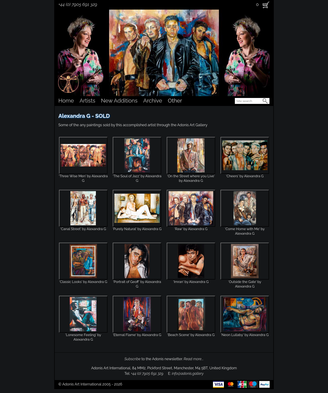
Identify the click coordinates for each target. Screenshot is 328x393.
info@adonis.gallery (188, 373)
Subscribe (132, 359)
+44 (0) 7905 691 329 (77, 4)
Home (66, 100)
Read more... (194, 359)
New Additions (119, 100)
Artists (87, 100)
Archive (152, 100)
